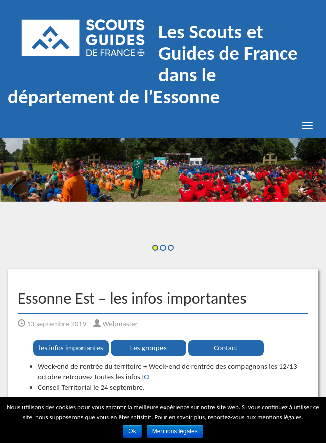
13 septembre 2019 (52, 323)
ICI (146, 376)
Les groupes (148, 347)
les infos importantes (71, 347)
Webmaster (115, 323)
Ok (132, 431)
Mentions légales (175, 431)
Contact (225, 347)
